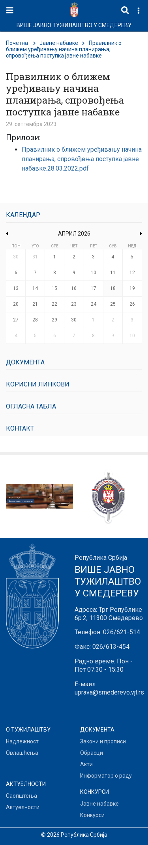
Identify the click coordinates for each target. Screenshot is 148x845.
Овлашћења (22, 753)
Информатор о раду (106, 776)
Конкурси (92, 815)
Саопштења (21, 796)
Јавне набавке (58, 43)
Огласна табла (31, 406)
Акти (86, 764)
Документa (25, 362)
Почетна (17, 43)
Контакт (20, 428)
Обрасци (91, 753)
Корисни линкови (37, 384)
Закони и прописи (103, 741)
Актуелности (22, 807)
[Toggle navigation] (10, 10)
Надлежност (22, 741)
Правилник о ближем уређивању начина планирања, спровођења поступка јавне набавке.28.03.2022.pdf (82, 159)
